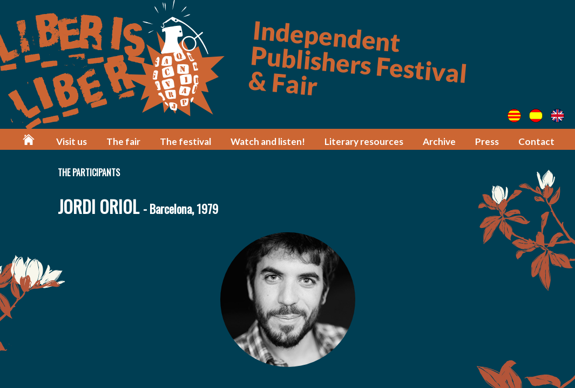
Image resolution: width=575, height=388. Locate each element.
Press (487, 141)
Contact (536, 141)
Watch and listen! (268, 141)
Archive (439, 141)
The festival (185, 141)
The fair (123, 141)
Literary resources (363, 141)
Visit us (71, 141)
